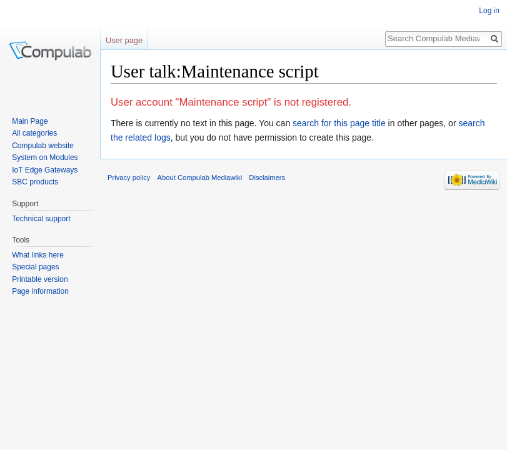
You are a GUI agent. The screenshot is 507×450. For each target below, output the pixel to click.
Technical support (41, 218)
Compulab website (43, 145)
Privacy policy (129, 177)
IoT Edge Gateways (45, 170)
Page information (40, 291)
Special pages (35, 266)
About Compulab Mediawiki (200, 177)
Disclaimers (267, 177)
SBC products (35, 182)
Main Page (30, 121)
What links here (38, 255)
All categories (34, 133)
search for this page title (339, 123)
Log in (489, 10)
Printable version (40, 279)
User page (124, 40)
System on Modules (45, 157)
